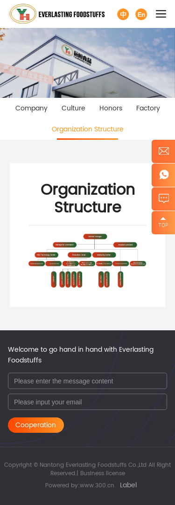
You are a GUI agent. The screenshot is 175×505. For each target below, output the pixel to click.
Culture (73, 108)
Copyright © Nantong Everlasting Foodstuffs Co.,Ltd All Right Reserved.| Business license (87, 469)
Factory (148, 108)
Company (31, 108)
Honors (110, 108)
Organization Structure (88, 129)
